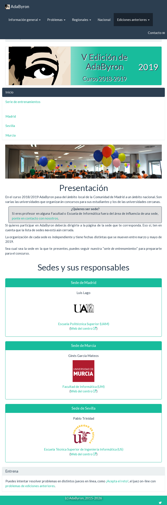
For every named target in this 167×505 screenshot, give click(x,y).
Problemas (56, 20)
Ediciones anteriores (133, 20)
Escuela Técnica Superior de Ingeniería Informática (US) (83, 449)
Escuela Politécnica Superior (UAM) (83, 324)
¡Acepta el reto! (117, 481)
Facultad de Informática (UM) (83, 386)
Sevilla (10, 126)
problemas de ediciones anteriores (30, 486)
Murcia (10, 135)
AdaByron (17, 6)
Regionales (81, 20)
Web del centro (83, 328)
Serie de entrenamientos (22, 102)
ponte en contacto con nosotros (35, 218)
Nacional (104, 20)
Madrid (10, 116)
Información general (24, 20)
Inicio (9, 92)
